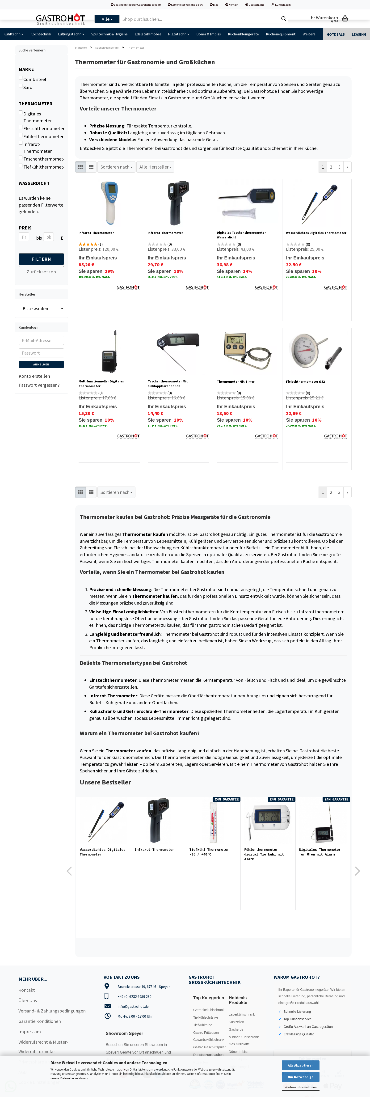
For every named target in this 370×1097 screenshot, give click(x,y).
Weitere (309, 34)
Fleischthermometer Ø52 (305, 381)
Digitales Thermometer (35, 116)
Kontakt (231, 4)
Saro (25, 87)
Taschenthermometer (41, 159)
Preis (25, 228)
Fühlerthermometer (41, 136)
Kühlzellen (236, 1022)
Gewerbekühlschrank (208, 1040)
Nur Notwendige (300, 1077)
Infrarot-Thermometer (96, 233)
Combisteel (32, 79)
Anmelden (41, 364)
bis (38, 238)
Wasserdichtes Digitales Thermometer (316, 233)
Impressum (29, 1031)
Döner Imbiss (238, 1052)
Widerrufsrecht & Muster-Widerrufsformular (43, 1046)
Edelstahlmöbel (148, 34)
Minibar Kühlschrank (244, 1037)
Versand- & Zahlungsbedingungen (52, 1011)
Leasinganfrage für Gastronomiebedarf (136, 4)
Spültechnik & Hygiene (109, 34)
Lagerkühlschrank (242, 1014)
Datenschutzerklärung (74, 1078)
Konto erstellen (34, 376)
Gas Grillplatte (239, 1044)
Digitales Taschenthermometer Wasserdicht (241, 234)
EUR (62, 238)
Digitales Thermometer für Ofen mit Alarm (320, 852)
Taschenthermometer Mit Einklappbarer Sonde (168, 383)
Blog (214, 4)
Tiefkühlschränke (205, 1017)
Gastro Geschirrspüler (209, 1047)
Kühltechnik (13, 34)
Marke (26, 69)
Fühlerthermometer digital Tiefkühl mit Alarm (264, 854)
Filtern (41, 259)
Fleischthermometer (41, 128)
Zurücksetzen (41, 272)
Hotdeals (336, 34)
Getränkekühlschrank (208, 1010)
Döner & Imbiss (208, 34)
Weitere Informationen (301, 1087)
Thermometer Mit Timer (236, 381)
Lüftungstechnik (71, 34)
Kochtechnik (40, 34)
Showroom (154, 1045)
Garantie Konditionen (39, 1021)
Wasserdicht (34, 183)
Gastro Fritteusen (206, 1032)
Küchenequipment (281, 34)
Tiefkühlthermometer (41, 167)
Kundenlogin (281, 4)
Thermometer (35, 103)
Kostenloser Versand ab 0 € (185, 4)
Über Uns (27, 1000)
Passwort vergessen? (39, 385)
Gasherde (236, 1029)
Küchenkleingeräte (243, 34)
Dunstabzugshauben (208, 1055)
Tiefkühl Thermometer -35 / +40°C (209, 852)
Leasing (359, 34)
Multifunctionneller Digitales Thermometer (101, 383)
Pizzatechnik (178, 34)
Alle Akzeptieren (300, 1065)
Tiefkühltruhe (202, 1025)
